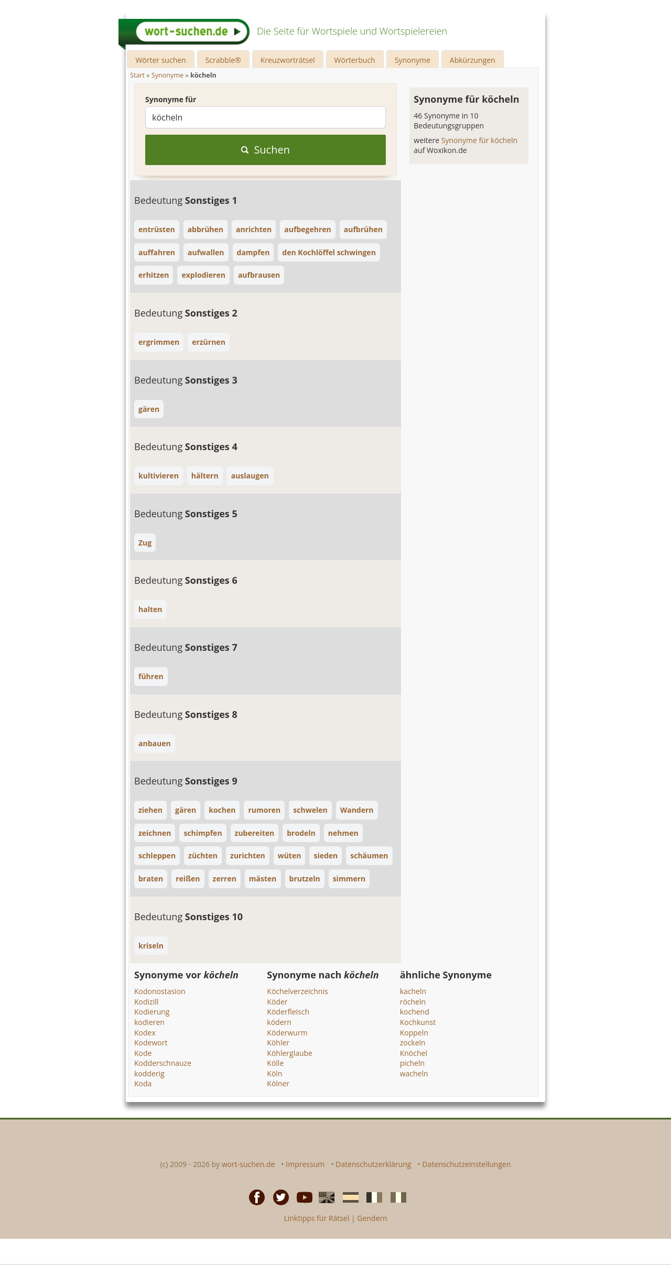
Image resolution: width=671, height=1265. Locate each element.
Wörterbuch (354, 60)
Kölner (278, 1083)
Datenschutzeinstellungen (466, 1164)
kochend (414, 1012)
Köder (277, 1002)
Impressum (305, 1164)
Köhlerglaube (289, 1053)
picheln (412, 1063)
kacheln (413, 991)
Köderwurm (287, 1033)
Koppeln (414, 1033)
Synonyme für (170, 99)
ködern (279, 1022)
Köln (274, 1073)
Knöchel (413, 1053)
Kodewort (150, 1043)
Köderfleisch (288, 1012)
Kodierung (151, 1012)
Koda (142, 1083)
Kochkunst (418, 1022)
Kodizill (146, 1002)
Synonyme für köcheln (479, 140)
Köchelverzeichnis (297, 991)
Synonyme (412, 60)
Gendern (372, 1218)
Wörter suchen (160, 60)
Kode (142, 1053)
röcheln (413, 1002)
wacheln (414, 1073)
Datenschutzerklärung (373, 1164)
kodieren (149, 1022)
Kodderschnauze (162, 1063)
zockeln (413, 1043)
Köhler (278, 1043)
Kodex (145, 1033)
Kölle (275, 1063)
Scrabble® (223, 60)
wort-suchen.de (248, 1164)
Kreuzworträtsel (288, 60)
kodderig (149, 1073)
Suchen (265, 150)
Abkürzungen (472, 60)
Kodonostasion (160, 991)
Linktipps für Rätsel (316, 1218)
